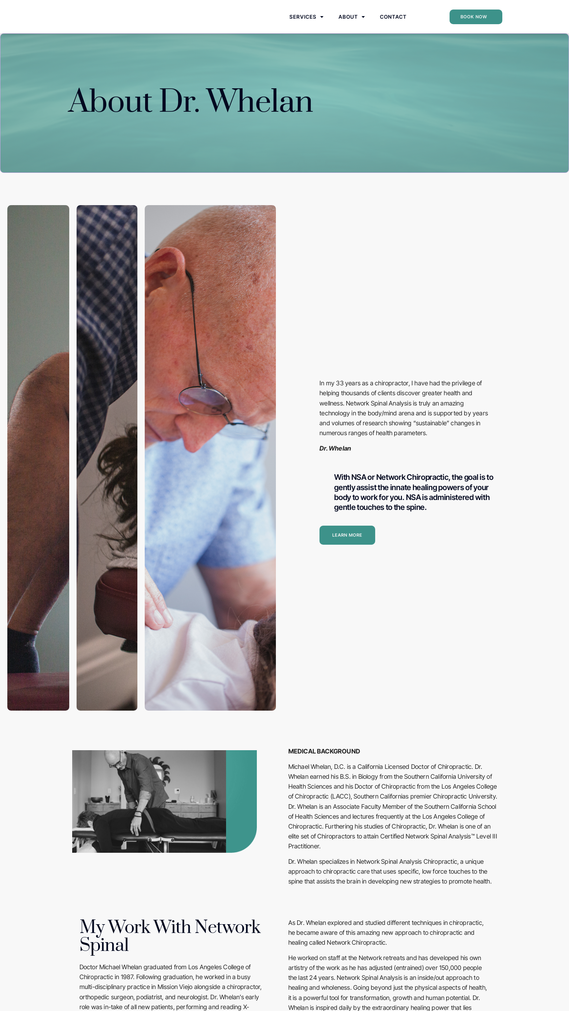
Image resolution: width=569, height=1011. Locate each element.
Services (306, 22)
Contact (393, 22)
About (352, 22)
